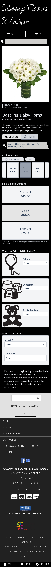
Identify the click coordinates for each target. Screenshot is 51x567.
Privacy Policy (13, 551)
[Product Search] (26, 398)
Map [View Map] (25, 564)
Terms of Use (25, 556)
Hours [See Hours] (42, 564)
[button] (25, 508)
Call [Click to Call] (8, 564)
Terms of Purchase (33, 551)
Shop (12, 34)
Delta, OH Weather (10, 546)
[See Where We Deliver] (25, 413)
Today (30, 159)
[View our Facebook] (23, 461)
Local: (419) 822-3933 (25, 483)
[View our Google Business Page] (28, 461)
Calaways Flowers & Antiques (24, 15)
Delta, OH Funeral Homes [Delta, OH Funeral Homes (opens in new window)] (19, 537)
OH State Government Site (36, 546)
